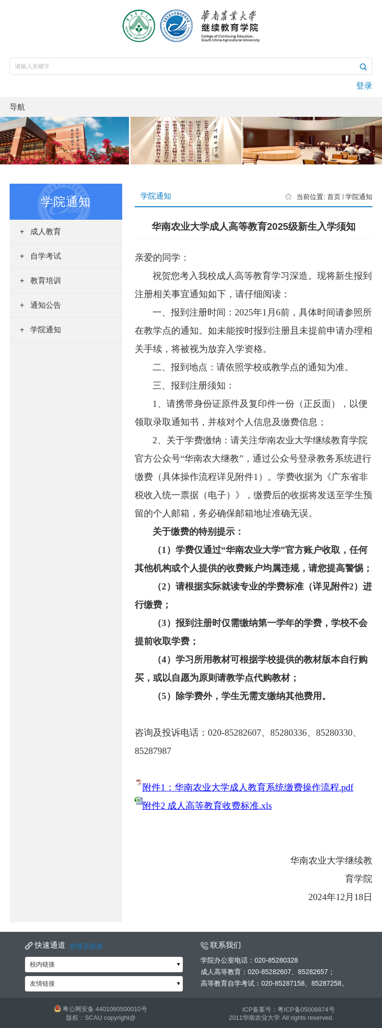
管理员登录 (86, 946)
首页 (334, 197)
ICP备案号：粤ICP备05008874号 (288, 1009)
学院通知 (358, 197)
